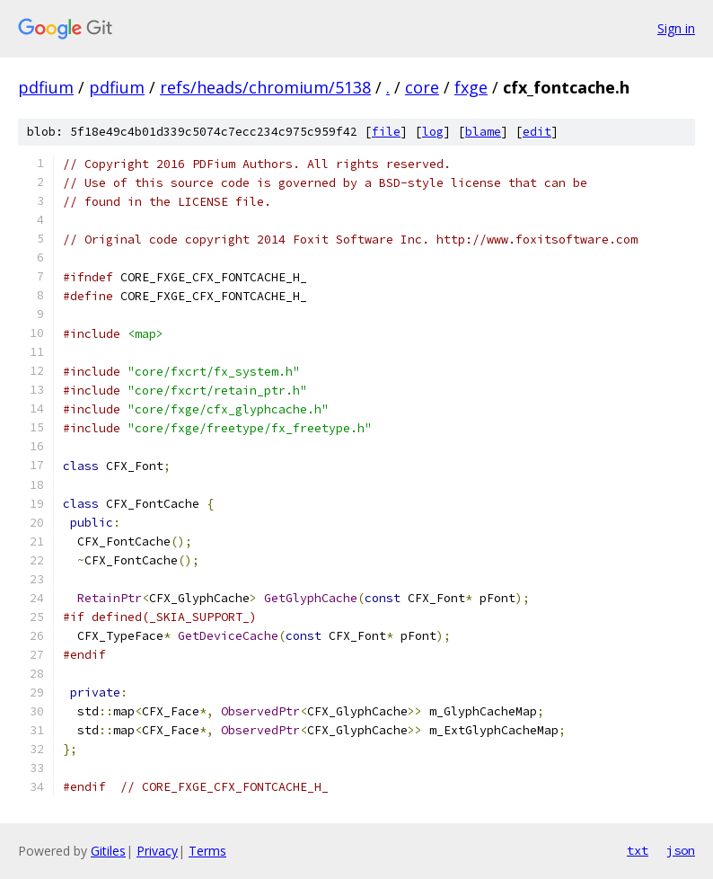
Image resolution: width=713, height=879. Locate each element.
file (386, 131)
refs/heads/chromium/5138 (265, 87)
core (422, 87)
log (433, 131)
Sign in (676, 28)
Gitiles (108, 850)
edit (537, 131)
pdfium (46, 87)
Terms (207, 850)
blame (483, 131)
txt (637, 850)
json (680, 850)
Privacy (157, 850)
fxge (471, 87)
